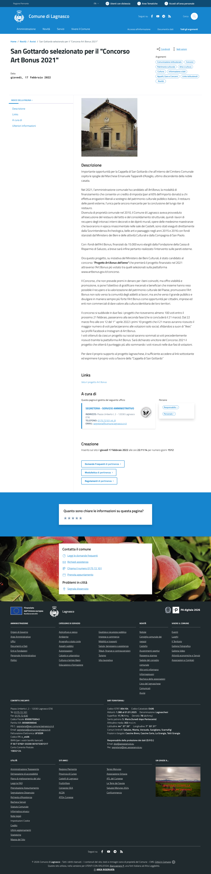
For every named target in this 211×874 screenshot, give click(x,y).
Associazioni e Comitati (183, 660)
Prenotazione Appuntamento (25, 788)
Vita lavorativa (106, 660)
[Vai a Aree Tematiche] (147, 3)
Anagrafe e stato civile (70, 641)
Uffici (13, 641)
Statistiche (16, 834)
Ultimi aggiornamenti (21, 830)
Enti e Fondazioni (19, 650)
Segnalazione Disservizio (22, 792)
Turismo (102, 655)
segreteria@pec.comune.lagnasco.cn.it (35, 726)
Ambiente (63, 636)
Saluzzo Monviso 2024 (118, 788)
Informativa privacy (20, 811)
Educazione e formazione (71, 665)
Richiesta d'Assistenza (21, 797)
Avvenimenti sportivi (149, 650)
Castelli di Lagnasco (68, 778)
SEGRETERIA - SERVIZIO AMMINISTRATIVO (110, 408)
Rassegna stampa (148, 655)
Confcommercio (114, 792)
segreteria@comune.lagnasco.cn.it (110, 423)
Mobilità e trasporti (108, 641)
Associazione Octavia (117, 774)
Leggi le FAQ (17, 783)
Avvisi (33, 41)
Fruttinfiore (64, 783)
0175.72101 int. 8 (107, 420)
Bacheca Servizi (18, 802)
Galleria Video (178, 650)
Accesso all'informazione (138, 29)
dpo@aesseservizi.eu (124, 744)
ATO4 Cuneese (66, 797)
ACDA (62, 792)
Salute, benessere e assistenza (114, 646)
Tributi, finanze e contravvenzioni (114, 650)
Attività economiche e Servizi (186, 655)
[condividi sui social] (163, 49)
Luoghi (175, 636)
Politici (14, 660)
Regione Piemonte (68, 769)
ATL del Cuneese (115, 778)
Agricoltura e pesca (68, 632)
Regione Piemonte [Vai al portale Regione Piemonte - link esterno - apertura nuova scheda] (21, 3)
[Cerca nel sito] (194, 16)
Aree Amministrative (21, 636)
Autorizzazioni (65, 650)
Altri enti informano (149, 669)
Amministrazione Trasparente (25, 769)
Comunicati (144, 688)
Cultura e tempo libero (69, 660)
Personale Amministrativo (23, 655)
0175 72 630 (21, 715)
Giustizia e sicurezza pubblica (112, 632)
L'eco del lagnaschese (150, 683)
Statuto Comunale (19, 806)
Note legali (16, 816)
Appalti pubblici (66, 646)
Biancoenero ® (117, 866)
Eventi (175, 632)
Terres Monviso (114, 769)
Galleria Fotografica (181, 646)
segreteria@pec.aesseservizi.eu (127, 747)
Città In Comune (163, 862)
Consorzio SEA (66, 788)
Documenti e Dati (19, 646)
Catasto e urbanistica (69, 655)
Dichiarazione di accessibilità (24, 774)
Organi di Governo (19, 632)
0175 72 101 (20, 712)
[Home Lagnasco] (41, 16)
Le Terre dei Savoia (116, 783)
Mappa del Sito (18, 839)
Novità (23, 41)
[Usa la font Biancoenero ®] (118, 3)
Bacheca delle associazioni (152, 679)
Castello (143, 646)
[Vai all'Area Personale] (179, 3)
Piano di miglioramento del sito (25, 778)
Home (13, 41)
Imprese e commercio (109, 636)
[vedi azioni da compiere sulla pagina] (179, 49)
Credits (14, 825)
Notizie (142, 632)
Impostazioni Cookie (20, 820)
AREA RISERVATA (103, 869)
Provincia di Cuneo (68, 774)
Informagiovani (146, 674)
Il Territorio (177, 641)
